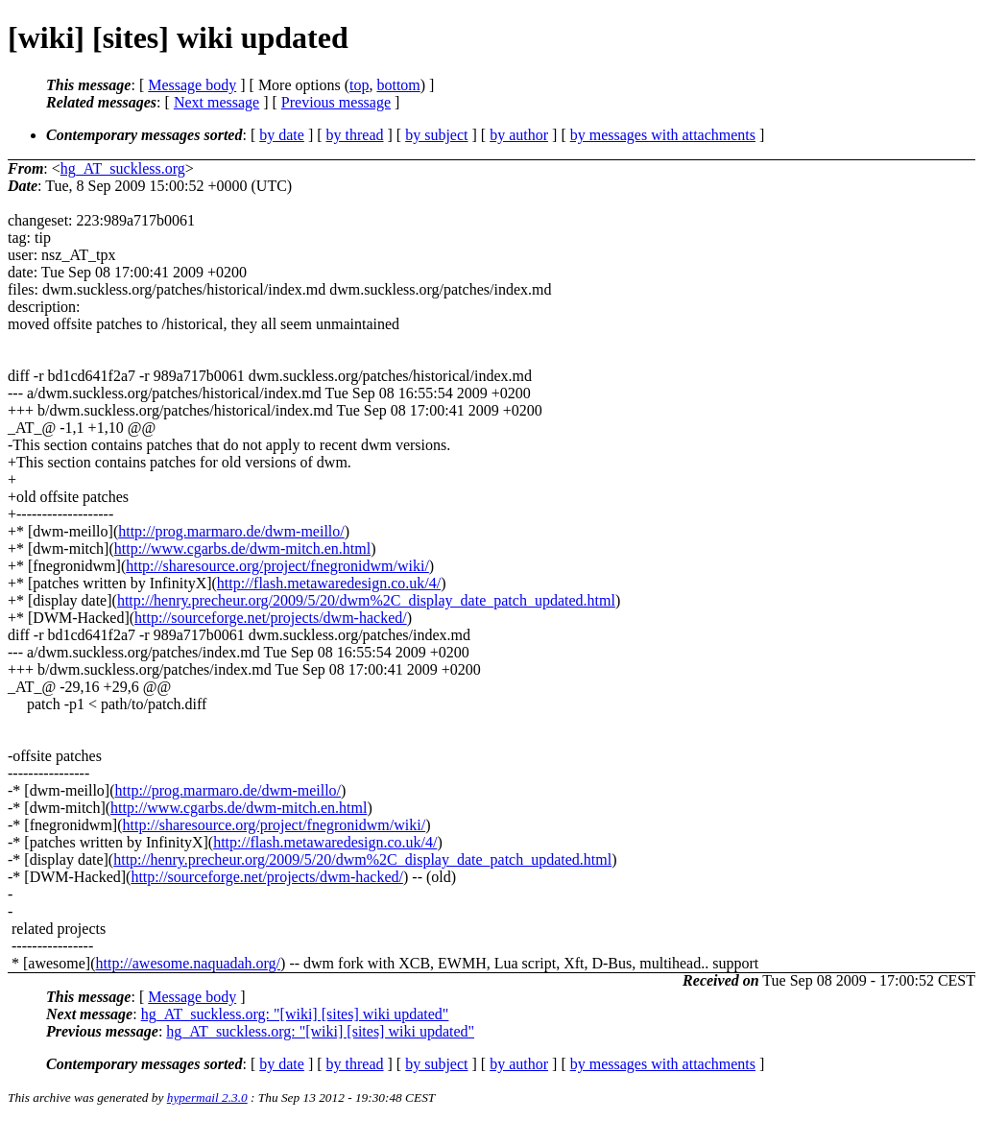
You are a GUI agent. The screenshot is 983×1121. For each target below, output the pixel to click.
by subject (436, 135)
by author (519, 135)
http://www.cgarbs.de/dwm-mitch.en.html (242, 548)
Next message (216, 102)
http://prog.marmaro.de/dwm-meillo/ (231, 531)
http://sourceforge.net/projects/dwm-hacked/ (270, 617)
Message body (192, 85)
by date (281, 135)
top (359, 85)
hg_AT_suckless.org (122, 168)
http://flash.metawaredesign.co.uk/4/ (329, 583)
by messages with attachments (662, 135)
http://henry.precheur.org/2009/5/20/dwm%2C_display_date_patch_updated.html (366, 600)
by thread (355, 135)
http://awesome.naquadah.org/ (188, 963)
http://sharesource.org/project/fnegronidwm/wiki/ (277, 566)
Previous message (336, 102)
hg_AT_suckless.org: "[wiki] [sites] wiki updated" (295, 1014)
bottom (398, 85)
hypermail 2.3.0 (207, 1097)
